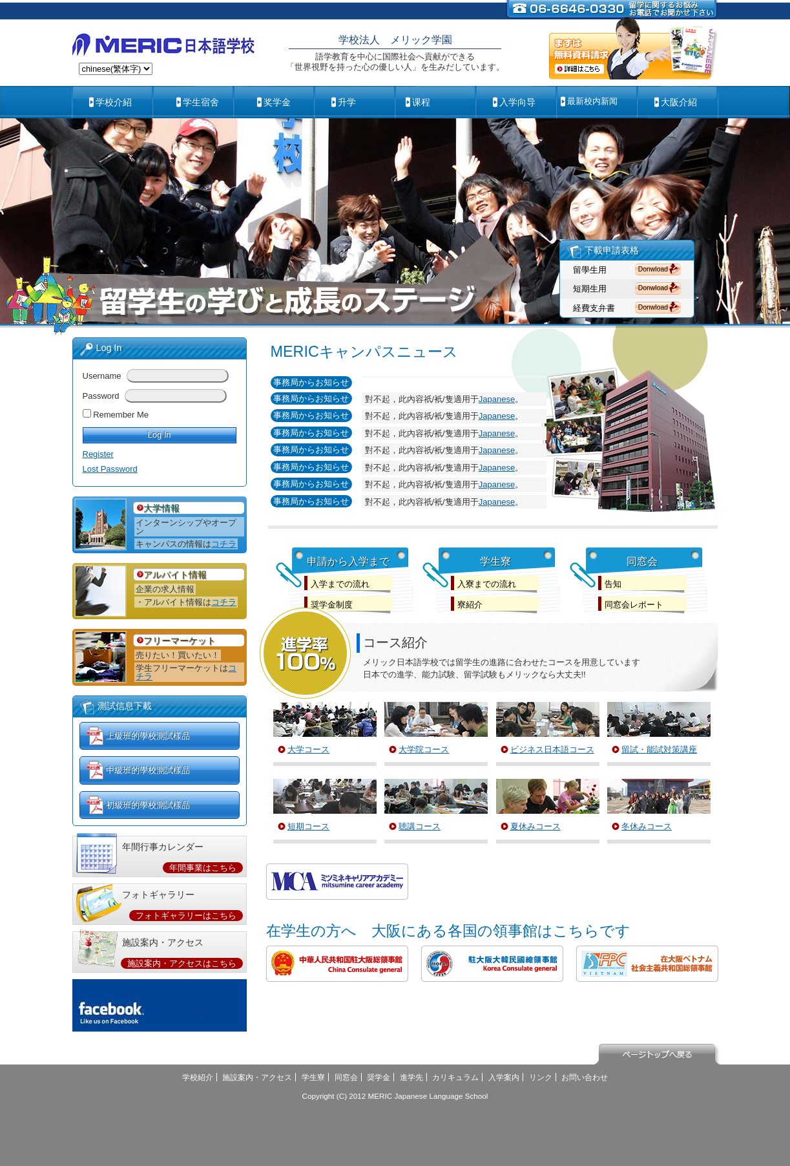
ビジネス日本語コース (552, 749)
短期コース (308, 826)
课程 (421, 102)
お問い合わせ (584, 1077)
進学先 (411, 1077)
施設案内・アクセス (257, 1077)
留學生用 (590, 270)
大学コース (308, 749)
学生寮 (313, 1077)
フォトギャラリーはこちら (186, 915)
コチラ (223, 544)
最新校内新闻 (592, 101)
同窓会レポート (634, 605)
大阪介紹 (679, 102)
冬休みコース (646, 826)
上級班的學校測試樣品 (148, 736)
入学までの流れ (340, 584)
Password (101, 396)
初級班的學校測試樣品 (148, 805)
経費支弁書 (594, 308)
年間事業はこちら (202, 868)
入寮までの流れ (486, 584)
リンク (540, 1077)
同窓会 (346, 1077)
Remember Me (121, 414)
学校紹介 (197, 1077)
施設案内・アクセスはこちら (181, 963)
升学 (347, 102)
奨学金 (378, 1077)
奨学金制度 (332, 605)
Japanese (497, 399)
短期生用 (590, 288)
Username (102, 376)
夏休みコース (535, 826)
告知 (613, 584)
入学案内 (503, 1077)
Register (98, 454)
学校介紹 (114, 102)
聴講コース (420, 826)
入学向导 (517, 102)
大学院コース (424, 749)
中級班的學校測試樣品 (148, 770)
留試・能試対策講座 (659, 749)
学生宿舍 (201, 102)
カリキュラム (455, 1077)
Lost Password (110, 469)
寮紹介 (470, 605)
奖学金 (277, 102)
